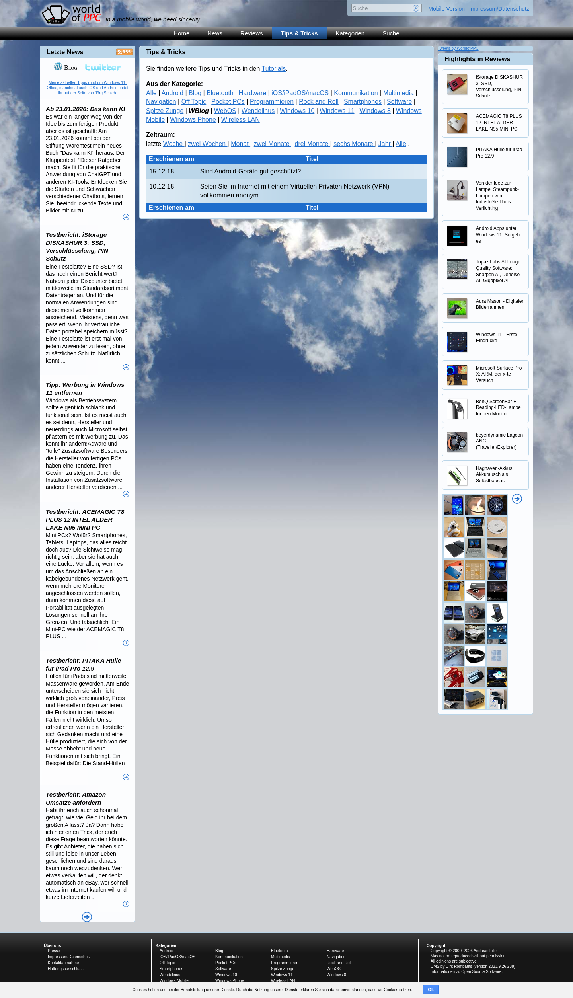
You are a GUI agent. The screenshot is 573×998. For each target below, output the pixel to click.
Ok (431, 989)
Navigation (161, 101)
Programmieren (272, 101)
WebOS (225, 110)
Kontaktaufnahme (63, 963)
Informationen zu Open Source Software (466, 971)
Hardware (252, 93)
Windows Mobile (174, 981)
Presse (54, 951)
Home (181, 33)
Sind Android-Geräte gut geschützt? (250, 171)
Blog (195, 93)
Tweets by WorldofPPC (458, 48)
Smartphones (363, 101)
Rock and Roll (319, 101)
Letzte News (65, 52)
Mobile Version (446, 9)
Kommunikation (356, 93)
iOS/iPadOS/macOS (300, 93)
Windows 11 (337, 110)
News (214, 33)
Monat (240, 143)
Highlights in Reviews (477, 59)
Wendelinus (258, 110)
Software (399, 101)
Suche (391, 33)
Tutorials (274, 68)
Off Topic (194, 101)
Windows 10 (297, 110)
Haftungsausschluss (66, 969)
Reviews (251, 33)
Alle (151, 93)
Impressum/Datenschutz (499, 9)
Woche (174, 143)
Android (172, 93)
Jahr (385, 143)
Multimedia (398, 93)
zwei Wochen (207, 143)
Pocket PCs (228, 101)
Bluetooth (220, 93)
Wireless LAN (240, 119)
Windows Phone (193, 119)
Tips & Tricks (299, 33)
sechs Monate (354, 143)
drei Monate (312, 143)
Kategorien (350, 33)
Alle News (87, 917)
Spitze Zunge (164, 110)
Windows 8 (375, 110)
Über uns (52, 945)
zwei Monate (272, 143)
